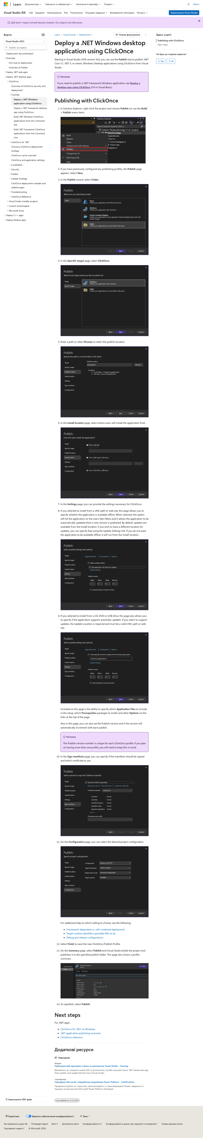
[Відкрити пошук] (188, 4)
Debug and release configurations (85, 937)
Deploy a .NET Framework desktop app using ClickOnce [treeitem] (30, 110)
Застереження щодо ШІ (15, 1123)
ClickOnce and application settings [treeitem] (28, 160)
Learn (57, 34)
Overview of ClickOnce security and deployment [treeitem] (28, 88)
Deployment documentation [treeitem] (19, 53)
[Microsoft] (6, 4)
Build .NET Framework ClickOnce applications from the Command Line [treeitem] (29, 133)
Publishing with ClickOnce (171, 40)
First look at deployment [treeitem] (20, 62)
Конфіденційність (91, 1123)
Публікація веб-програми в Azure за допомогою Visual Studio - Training (91, 1066)
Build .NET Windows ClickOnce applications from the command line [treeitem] (29, 120)
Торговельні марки (13, 1128)
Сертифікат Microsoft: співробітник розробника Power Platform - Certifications (94, 1082)
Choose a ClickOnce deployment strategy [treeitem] (27, 148)
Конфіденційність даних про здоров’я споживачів (130, 1123)
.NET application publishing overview (81, 1033)
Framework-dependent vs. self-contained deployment (96, 929)
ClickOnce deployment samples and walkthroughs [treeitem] (28, 185)
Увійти (196, 4)
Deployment (85, 34)
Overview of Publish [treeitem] (18, 67)
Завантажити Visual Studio (184, 12)
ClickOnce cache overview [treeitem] (23, 155)
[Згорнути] (43, 35)
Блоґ (54, 1123)
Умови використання (172, 1123)
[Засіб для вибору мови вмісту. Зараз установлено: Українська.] (12, 1116)
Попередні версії (39, 1123)
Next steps (163, 44)
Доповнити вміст (70, 1123)
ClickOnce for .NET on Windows (78, 1029)
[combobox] (25, 41)
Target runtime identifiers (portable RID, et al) (91, 933)
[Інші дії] (145, 34)
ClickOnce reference (72, 1037)
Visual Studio (69, 34)
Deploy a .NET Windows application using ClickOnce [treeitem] (27, 101)
